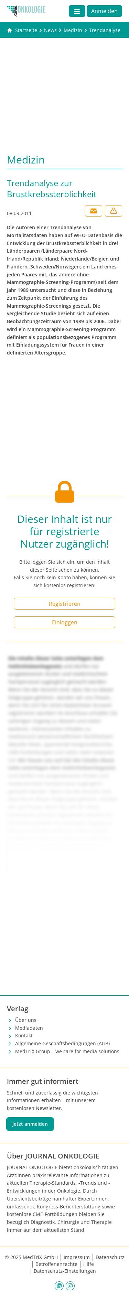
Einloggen (64, 622)
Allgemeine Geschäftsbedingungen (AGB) (62, 1043)
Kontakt (24, 1035)
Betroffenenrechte (56, 1264)
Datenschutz (110, 1257)
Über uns (25, 1020)
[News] (50, 30)
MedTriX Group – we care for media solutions (67, 1051)
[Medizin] (73, 30)
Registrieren (64, 603)
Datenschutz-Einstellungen (65, 1271)
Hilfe (88, 1264)
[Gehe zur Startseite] (22, 30)
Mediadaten (29, 1028)
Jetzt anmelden (30, 1124)
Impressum (77, 1257)
